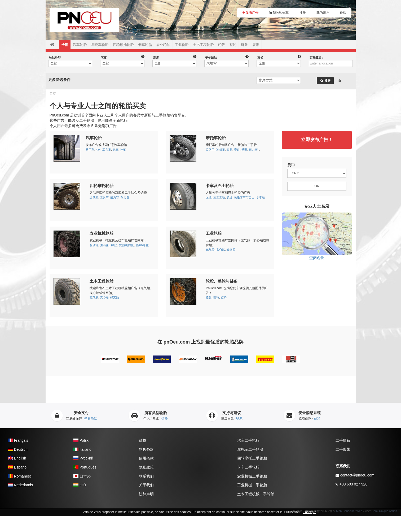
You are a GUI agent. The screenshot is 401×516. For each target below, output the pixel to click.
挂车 (123, 149)
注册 (302, 13)
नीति (79, 485)
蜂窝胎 (231, 249)
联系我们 (146, 476)
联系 (239, 418)
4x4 (98, 149)
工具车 (106, 149)
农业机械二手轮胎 (252, 476)
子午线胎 (211, 57)
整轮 (233, 45)
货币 (291, 165)
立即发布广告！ (317, 139)
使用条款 (146, 458)
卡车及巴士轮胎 (219, 185)
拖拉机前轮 (126, 245)
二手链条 (343, 440)
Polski (81, 440)
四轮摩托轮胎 (123, 45)
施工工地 (219, 197)
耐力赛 (253, 149)
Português (84, 467)
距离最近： (317, 57)
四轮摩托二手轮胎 (252, 458)
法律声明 (146, 494)
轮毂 (221, 45)
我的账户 (322, 13)
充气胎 (210, 249)
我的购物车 (279, 13)
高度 (156, 57)
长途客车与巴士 (244, 197)
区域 (208, 197)
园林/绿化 (142, 245)
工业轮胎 (181, 45)
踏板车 (220, 149)
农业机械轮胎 (101, 233)
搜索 (325, 80)
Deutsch (18, 449)
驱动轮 (94, 245)
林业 (114, 245)
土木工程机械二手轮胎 (255, 494)
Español (17, 467)
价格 (343, 13)
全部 (64, 45)
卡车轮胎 (145, 45)
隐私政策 (146, 467)
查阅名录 (317, 236)
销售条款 (90, 418)
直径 (260, 57)
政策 (317, 418)
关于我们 (146, 485)
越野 (244, 149)
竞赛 (115, 149)
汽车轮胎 (80, 45)
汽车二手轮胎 (248, 440)
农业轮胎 (163, 45)
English (17, 458)
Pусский (83, 458)
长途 (229, 197)
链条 (244, 45)
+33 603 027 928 (351, 484)
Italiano (82, 449)
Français (18, 440)
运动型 (94, 197)
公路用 (210, 149)
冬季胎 (260, 197)
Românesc (20, 476)
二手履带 (343, 449)
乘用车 (90, 149)
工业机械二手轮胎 (252, 485)
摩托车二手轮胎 (250, 449)
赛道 (237, 149)
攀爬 (229, 149)
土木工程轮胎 (203, 45)
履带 (255, 45)
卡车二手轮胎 (248, 467)
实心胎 (220, 249)
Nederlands (20, 485)
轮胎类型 (55, 57)
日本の (82, 476)
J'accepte (309, 512)
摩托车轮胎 (99, 45)
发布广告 (250, 13)
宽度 (104, 57)
